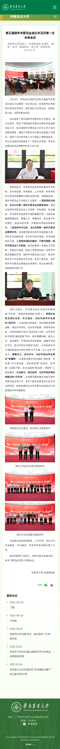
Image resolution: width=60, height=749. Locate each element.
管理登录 (32, 723)
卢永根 (13, 620)
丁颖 (12, 607)
